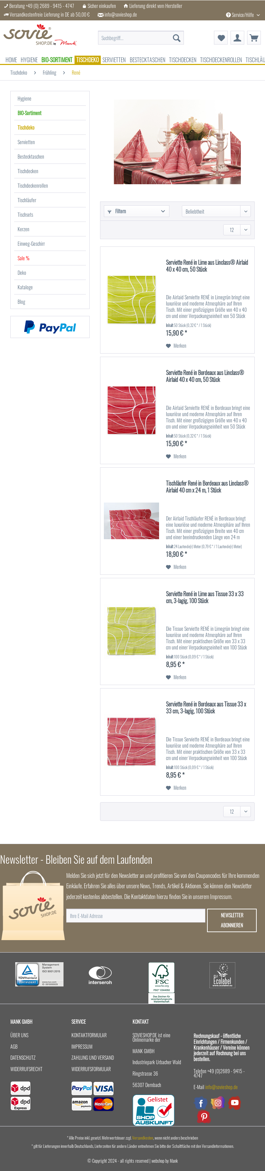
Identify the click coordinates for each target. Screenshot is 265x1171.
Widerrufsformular (91, 1068)
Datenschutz (23, 1057)
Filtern (117, 211)
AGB (14, 1046)
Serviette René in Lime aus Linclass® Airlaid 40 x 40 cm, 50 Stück (207, 266)
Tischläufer (27, 200)
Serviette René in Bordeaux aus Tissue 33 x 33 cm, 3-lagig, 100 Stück (206, 708)
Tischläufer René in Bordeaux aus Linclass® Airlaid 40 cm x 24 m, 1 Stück (207, 487)
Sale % (23, 258)
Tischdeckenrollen (33, 185)
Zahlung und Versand (92, 1057)
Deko (22, 272)
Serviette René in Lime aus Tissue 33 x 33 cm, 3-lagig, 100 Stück (205, 597)
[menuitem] (141, 38)
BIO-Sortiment (29, 112)
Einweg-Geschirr (31, 243)
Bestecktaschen (31, 156)
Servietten (26, 142)
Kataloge (25, 287)
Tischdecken (28, 171)
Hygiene (24, 98)
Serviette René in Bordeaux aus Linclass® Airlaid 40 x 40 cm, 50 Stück (205, 376)
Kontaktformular (89, 1035)
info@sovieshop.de (121, 14)
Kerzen (23, 229)
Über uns (19, 1035)
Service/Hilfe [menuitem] (240, 14)
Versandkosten (142, 1138)
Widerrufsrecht (26, 1068)
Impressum (81, 1046)
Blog (21, 301)
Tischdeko (26, 127)
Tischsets (25, 214)
